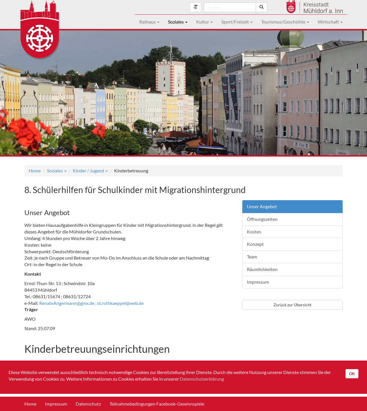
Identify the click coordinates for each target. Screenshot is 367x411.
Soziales (178, 21)
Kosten (254, 231)
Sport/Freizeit (237, 21)
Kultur (204, 21)
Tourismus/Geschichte (285, 21)
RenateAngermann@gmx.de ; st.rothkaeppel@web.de (91, 303)
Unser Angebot (262, 206)
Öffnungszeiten (262, 219)
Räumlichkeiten (262, 269)
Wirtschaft (330, 21)
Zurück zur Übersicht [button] (292, 304)
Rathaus (149, 21)
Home (35, 170)
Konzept (255, 244)
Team (252, 256)
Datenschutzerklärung (202, 378)
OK (352, 373)
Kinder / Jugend (90, 170)
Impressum (258, 282)
